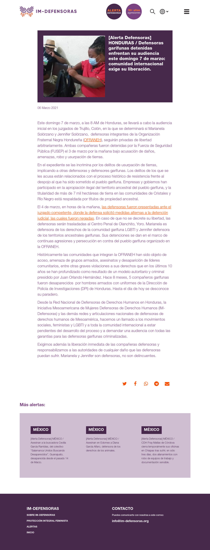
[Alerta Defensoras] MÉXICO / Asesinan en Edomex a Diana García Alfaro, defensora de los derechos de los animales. (103, 445)
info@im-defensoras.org (130, 521)
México (40, 430)
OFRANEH (92, 140)
